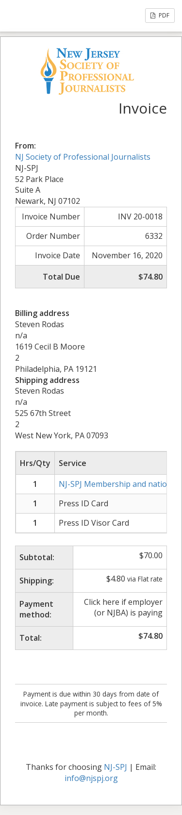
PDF (159, 15)
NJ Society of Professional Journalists (82, 156)
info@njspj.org (91, 778)
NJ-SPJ (115, 767)
